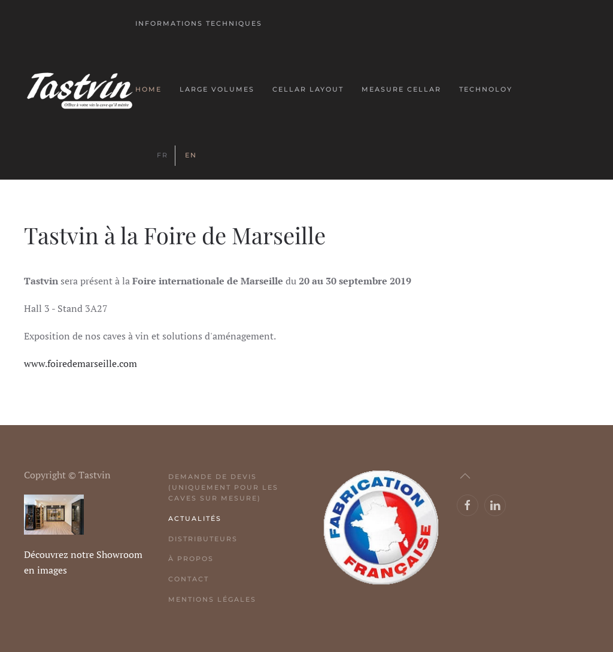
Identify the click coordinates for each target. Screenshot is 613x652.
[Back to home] (79, 90)
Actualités (194, 518)
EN (191, 155)
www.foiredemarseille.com (80, 363)
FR (162, 155)
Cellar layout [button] (308, 89)
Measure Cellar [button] (401, 89)
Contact (188, 579)
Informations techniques (198, 23)
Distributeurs (203, 539)
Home (148, 89)
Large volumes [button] (217, 89)
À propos (191, 558)
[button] (465, 476)
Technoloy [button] (485, 89)
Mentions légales (212, 599)
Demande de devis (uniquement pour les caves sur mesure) (223, 487)
